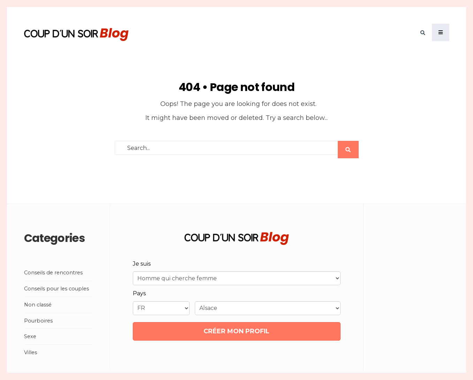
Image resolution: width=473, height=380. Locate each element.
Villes (30, 352)
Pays (139, 293)
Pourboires (38, 321)
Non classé (38, 305)
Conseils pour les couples (56, 289)
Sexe (30, 336)
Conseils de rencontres (53, 272)
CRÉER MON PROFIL (236, 331)
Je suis (142, 263)
